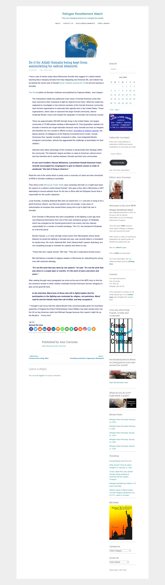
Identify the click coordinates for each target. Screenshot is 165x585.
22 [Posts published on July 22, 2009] (123, 99)
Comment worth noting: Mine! (47, 357)
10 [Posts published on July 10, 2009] (130, 91)
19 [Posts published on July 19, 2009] (111, 99)
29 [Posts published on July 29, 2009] (123, 103)
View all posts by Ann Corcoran (54, 346)
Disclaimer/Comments (85, 23)
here (80, 201)
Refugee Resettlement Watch (82, 14)
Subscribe (118, 162)
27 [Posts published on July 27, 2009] (115, 103)
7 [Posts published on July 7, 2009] (118, 91)
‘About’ (118, 247)
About (58, 23)
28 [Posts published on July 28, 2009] (119, 103)
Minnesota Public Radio (54, 185)
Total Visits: (113, 570)
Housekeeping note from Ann (120, 461)
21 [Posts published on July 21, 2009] (119, 99)
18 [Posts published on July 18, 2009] (134, 95)
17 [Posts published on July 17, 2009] (130, 95)
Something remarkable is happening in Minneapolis (85, 357)
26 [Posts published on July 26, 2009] (111, 103)
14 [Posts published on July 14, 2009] (119, 95)
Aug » (117, 110)
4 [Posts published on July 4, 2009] (134, 86)
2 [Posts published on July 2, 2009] (126, 86)
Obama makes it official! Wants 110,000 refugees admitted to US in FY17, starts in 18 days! (122, 492)
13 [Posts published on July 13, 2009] (115, 95)
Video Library (104, 23)
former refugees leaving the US (72, 83)
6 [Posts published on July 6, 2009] (115, 91)
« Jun (111, 110)
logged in (42, 375)
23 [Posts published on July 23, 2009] (127, 99)
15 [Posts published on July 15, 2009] (123, 95)
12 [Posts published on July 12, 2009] (111, 95)
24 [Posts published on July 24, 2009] (130, 99)
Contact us (68, 23)
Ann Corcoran (46, 70)
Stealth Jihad (60, 332)
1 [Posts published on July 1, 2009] (122, 86)
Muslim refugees (45, 332)
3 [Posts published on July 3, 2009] (130, 86)
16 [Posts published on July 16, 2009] (127, 95)
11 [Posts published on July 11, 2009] (134, 91)
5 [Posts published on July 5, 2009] (111, 91)
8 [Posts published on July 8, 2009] (122, 91)
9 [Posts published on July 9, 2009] (126, 91)
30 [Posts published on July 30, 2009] (127, 103)
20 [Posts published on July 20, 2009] (115, 99)
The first (32, 92)
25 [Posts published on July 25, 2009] (134, 99)
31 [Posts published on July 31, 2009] (130, 103)
